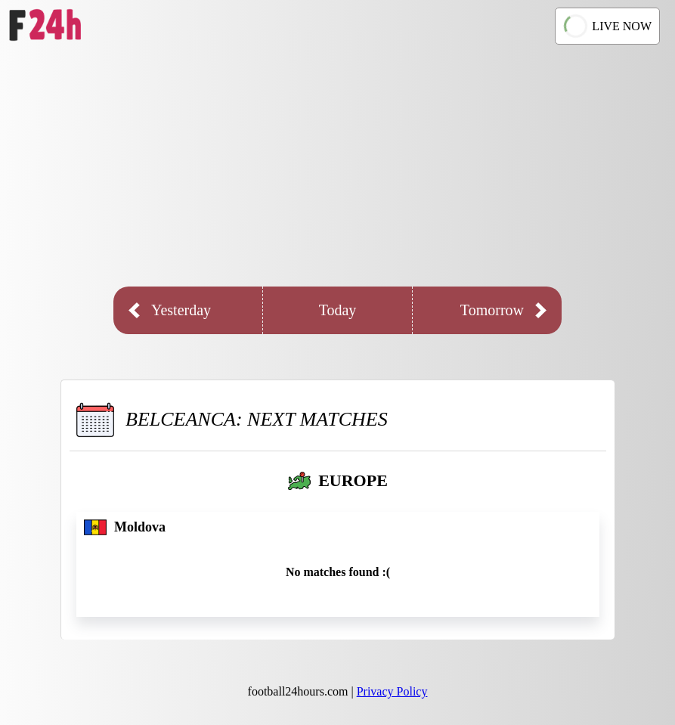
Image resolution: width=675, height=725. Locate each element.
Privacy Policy (392, 691)
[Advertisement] (337, 165)
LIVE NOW (608, 26)
